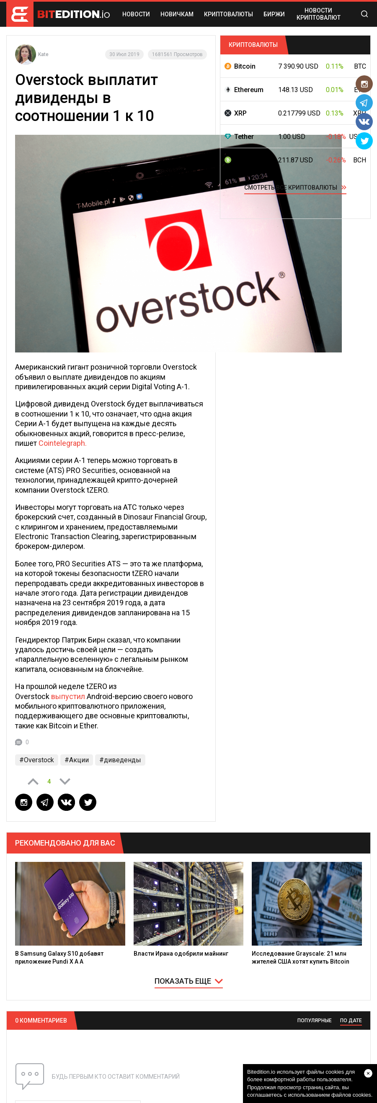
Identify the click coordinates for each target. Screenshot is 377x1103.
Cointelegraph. (63, 443)
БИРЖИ (274, 14)
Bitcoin (245, 66)
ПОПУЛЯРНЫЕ (314, 1020)
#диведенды (120, 760)
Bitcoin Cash (253, 160)
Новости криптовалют (319, 14)
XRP (240, 113)
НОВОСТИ (136, 14)
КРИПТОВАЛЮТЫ (228, 14)
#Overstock (36, 760)
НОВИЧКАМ (177, 14)
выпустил (68, 696)
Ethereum (248, 90)
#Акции (77, 760)
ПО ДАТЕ (351, 1020)
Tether (244, 137)
